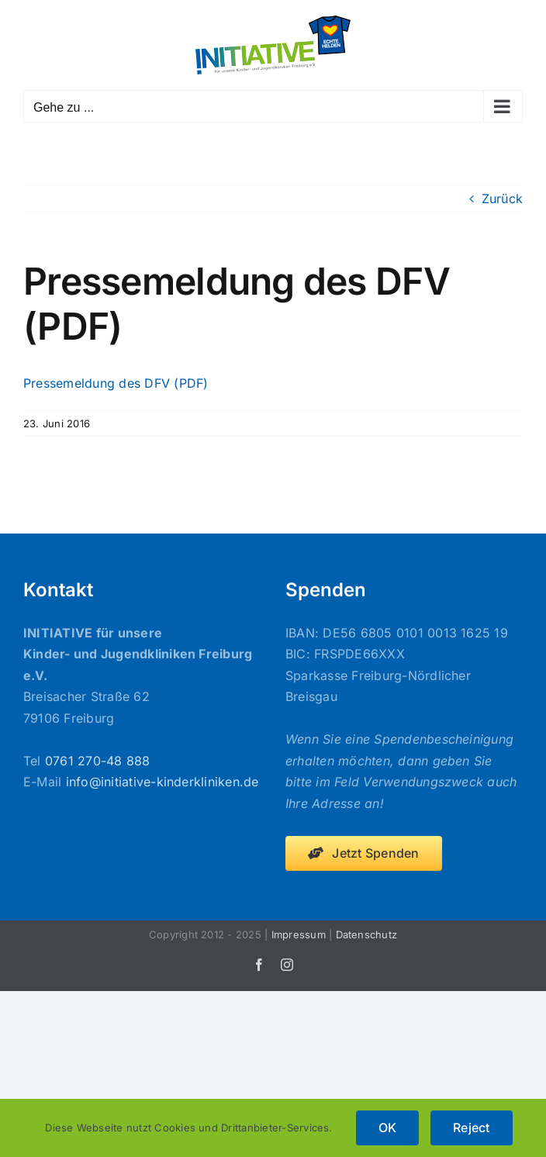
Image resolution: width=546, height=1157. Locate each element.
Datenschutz (367, 934)
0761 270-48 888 (97, 760)
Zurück (502, 198)
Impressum (298, 934)
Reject (471, 1127)
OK (387, 1127)
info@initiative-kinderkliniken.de (162, 781)
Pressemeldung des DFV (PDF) (115, 383)
